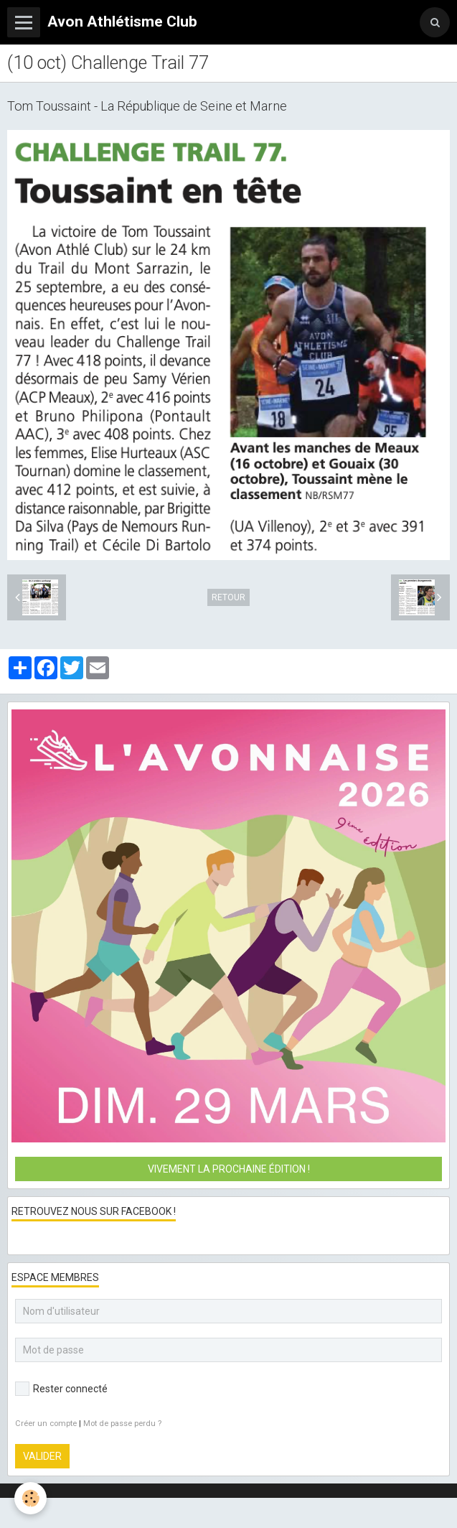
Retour (228, 597)
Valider (42, 1456)
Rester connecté (61, 1389)
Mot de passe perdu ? (122, 1423)
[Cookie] (30, 1498)
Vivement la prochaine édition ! (229, 1169)
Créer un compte (46, 1423)
